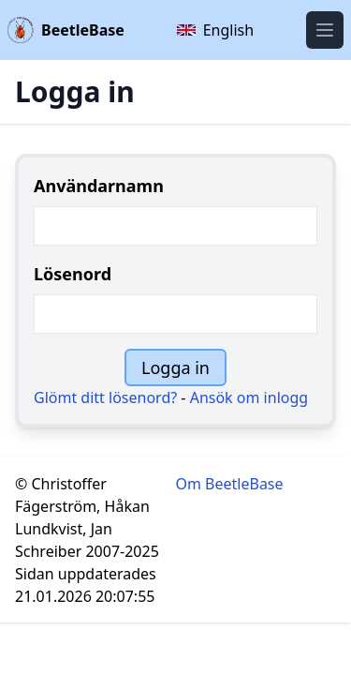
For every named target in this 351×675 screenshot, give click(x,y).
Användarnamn (99, 185)
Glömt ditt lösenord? (105, 397)
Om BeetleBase (230, 483)
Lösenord (72, 273)
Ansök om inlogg (249, 397)
